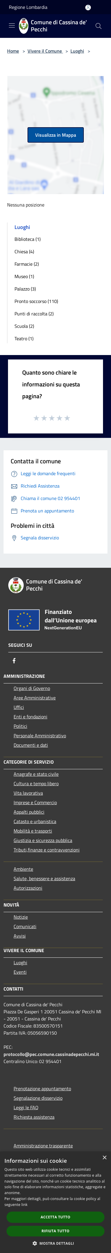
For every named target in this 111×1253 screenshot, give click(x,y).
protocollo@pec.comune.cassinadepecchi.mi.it (51, 1054)
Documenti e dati (31, 745)
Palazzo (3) (25, 288)
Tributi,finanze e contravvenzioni (47, 849)
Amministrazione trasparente (43, 1145)
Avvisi (20, 935)
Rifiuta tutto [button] (55, 1230)
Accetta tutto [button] (55, 1217)
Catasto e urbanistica (35, 821)
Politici (20, 726)
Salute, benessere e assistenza (44, 878)
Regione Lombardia (28, 7)
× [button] (104, 1158)
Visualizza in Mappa (55, 134)
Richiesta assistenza (34, 1116)
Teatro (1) (24, 338)
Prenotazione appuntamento (42, 1088)
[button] (55, 1243)
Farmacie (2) (27, 263)
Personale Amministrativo (40, 735)
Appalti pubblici (29, 811)
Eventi (20, 971)
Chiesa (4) (24, 251)
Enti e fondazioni (30, 716)
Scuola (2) (24, 326)
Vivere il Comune (45, 50)
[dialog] (55, 1202)
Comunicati (25, 926)
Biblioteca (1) (28, 239)
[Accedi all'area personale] (88, 7)
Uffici (19, 707)
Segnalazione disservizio (38, 1098)
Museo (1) (24, 276)
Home (13, 50)
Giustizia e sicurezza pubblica (43, 840)
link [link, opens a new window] (24, 1204)
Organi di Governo (32, 688)
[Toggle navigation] (11, 25)
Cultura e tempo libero (36, 783)
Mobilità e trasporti (33, 830)
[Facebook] (14, 661)
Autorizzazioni (28, 887)
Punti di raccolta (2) (34, 313)
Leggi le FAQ (26, 1107)
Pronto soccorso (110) (36, 301)
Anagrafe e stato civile (36, 774)
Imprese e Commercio (35, 802)
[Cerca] (98, 26)
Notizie (21, 916)
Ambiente (23, 869)
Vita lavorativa (28, 792)
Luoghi (77, 50)
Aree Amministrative (35, 697)
